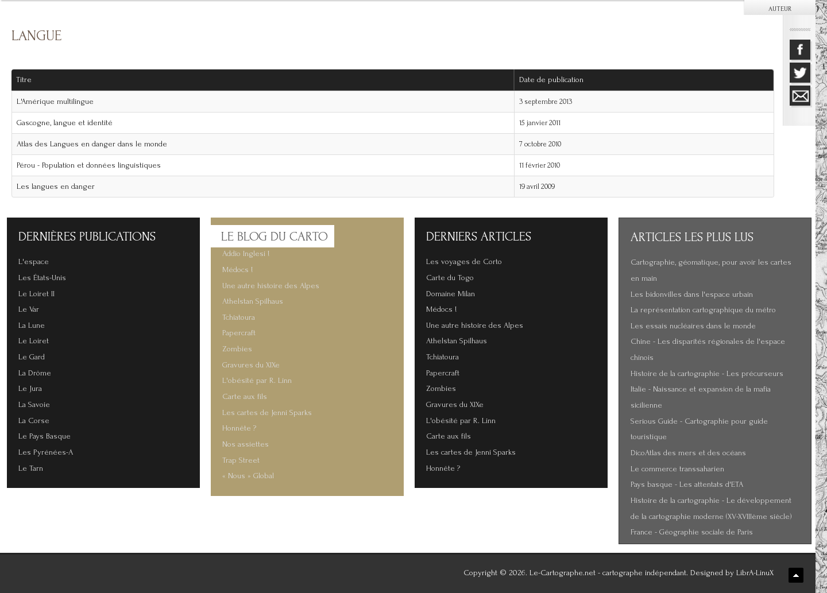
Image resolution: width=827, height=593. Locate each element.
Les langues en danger (56, 186)
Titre (24, 79)
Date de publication (555, 79)
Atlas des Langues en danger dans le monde (92, 144)
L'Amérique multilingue (55, 101)
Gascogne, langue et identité (65, 122)
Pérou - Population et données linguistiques (89, 165)
